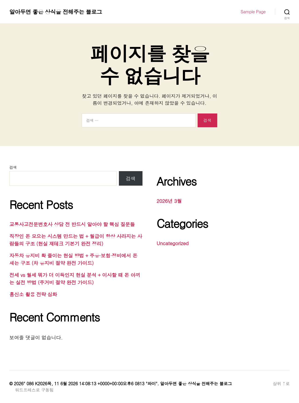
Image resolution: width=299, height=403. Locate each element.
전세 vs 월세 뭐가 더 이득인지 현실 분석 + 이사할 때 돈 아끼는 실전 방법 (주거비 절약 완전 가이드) (74, 278)
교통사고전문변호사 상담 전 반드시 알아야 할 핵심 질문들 (72, 224)
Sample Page (253, 11)
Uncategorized (173, 243)
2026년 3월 (169, 200)
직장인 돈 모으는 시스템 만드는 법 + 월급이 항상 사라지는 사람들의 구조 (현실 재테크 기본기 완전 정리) (75, 240)
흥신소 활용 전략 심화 (33, 294)
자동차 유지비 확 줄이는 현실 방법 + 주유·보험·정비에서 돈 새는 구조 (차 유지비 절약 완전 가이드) (73, 259)
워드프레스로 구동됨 (34, 390)
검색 (13, 167)
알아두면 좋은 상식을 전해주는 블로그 (55, 11)
